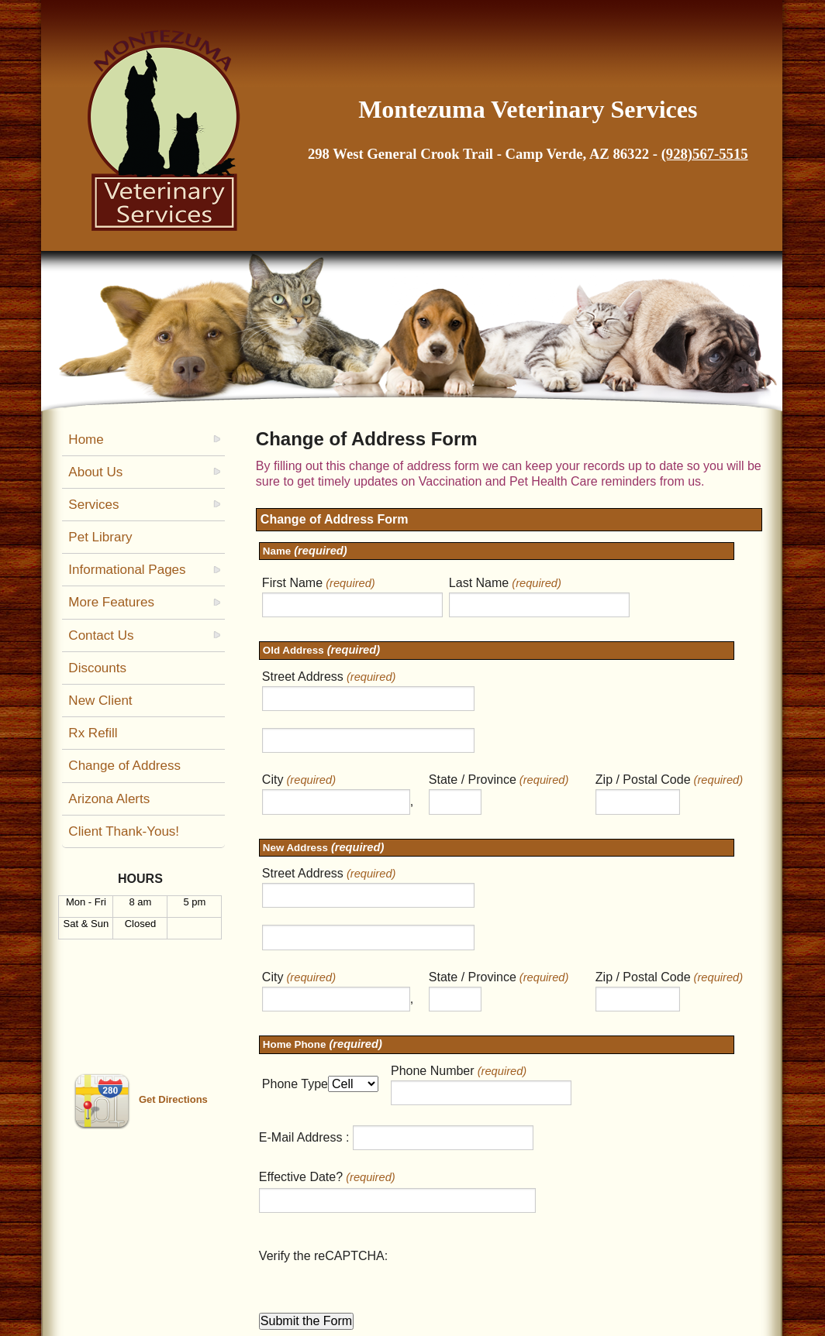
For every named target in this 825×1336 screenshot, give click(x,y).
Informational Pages (126, 569)
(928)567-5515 (704, 154)
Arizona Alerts (109, 799)
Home (85, 439)
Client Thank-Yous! (123, 831)
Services (93, 504)
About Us (95, 472)
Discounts (97, 668)
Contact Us (100, 635)
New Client (100, 700)
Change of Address (124, 765)
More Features (111, 602)
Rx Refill (92, 733)
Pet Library (100, 537)
